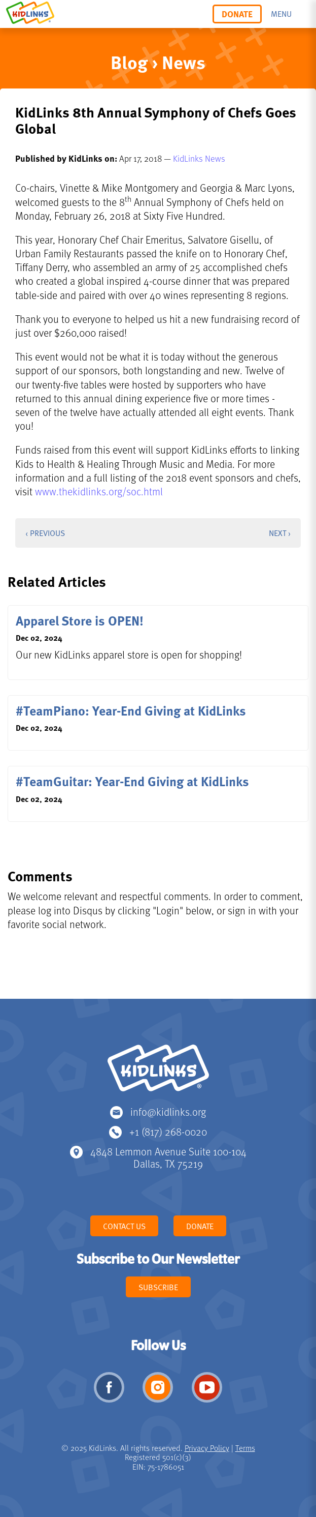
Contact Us (124, 1226)
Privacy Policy (207, 1448)
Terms (245, 1448)
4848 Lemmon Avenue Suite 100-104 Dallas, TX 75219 (168, 1157)
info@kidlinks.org (168, 1111)
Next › (280, 533)
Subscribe (158, 1287)
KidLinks (158, 1072)
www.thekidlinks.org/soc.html (99, 491)
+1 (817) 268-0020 (168, 1131)
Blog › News (158, 62)
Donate (237, 13)
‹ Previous (45, 533)
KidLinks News (199, 158)
